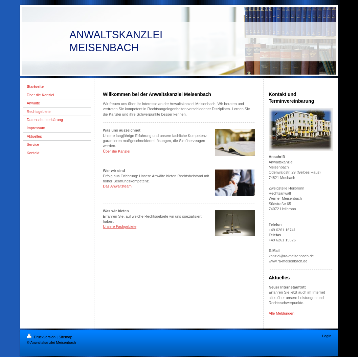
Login (326, 336)
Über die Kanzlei (116, 151)
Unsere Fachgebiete (119, 226)
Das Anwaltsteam (117, 186)
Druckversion (42, 337)
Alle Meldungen (281, 313)
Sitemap (65, 337)
